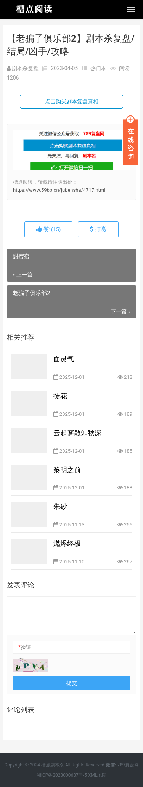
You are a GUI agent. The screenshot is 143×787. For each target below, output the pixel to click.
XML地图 (97, 775)
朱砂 (60, 506)
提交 (71, 683)
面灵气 (63, 359)
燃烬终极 (67, 543)
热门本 (98, 68)
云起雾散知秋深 (77, 433)
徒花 (60, 396)
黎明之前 (67, 470)
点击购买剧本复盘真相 (71, 101)
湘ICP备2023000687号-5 (62, 775)
